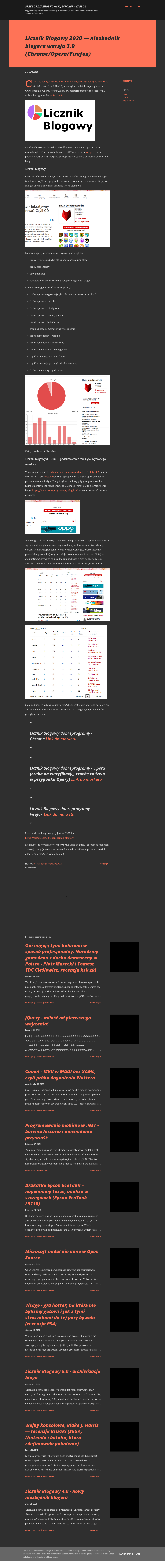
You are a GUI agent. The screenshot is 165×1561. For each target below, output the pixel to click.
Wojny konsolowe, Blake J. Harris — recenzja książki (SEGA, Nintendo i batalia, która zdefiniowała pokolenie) (62, 1434)
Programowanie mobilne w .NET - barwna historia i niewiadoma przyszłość (62, 1131)
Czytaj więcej (95, 1003)
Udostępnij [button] (127, 81)
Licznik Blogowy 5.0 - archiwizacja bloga (62, 1374)
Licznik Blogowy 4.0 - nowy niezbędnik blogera (54, 1494)
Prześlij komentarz (45, 1003)
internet (125, 97)
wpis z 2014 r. (57, 95)
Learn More (126, 1553)
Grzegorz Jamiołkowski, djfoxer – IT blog (56, 6)
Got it (139, 1553)
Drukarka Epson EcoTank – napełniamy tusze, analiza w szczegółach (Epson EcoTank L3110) (56, 1194)
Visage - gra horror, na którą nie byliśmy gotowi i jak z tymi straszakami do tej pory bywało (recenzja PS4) (60, 1314)
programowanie (128, 100)
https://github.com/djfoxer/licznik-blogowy (49, 837)
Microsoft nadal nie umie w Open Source (62, 1254)
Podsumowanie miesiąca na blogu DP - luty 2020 (74, 472)
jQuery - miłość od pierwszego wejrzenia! (58, 1020)
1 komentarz (42, 1170)
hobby (125, 94)
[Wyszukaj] (128, 6)
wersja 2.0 (90, 152)
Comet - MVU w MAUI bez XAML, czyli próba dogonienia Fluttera (60, 1074)
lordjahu (48, 476)
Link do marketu (61, 739)
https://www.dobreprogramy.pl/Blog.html (55, 490)
